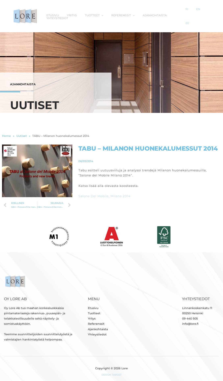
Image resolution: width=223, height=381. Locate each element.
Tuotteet (92, 13)
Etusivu (55, 13)
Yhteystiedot (178, 13)
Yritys (72, 13)
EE (208, 13)
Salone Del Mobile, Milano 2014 (104, 191)
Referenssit (119, 13)
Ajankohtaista (149, 13)
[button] (99, 12)
